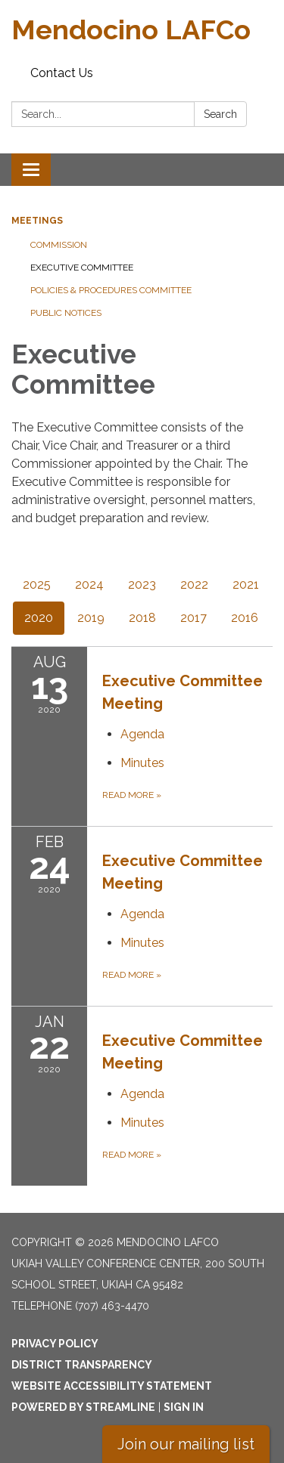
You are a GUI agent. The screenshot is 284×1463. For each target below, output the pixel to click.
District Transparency (81, 1365)
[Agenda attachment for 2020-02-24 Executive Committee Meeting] (142, 914)
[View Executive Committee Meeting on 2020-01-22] (187, 1052)
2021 (246, 584)
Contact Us (61, 73)
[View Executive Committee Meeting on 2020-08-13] (187, 692)
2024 (89, 584)
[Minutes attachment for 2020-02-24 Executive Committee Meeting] (142, 943)
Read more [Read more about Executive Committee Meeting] (131, 795)
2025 (37, 584)
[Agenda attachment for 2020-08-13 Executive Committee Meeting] (142, 734)
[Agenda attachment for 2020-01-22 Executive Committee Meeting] (142, 1094)
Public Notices (65, 313)
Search (220, 114)
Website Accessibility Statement (111, 1386)
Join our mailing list (185, 1444)
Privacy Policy (54, 1344)
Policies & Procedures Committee (111, 290)
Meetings (37, 220)
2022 (194, 584)
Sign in (184, 1407)
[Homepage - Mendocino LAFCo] (142, 30)
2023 (142, 584)
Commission (58, 245)
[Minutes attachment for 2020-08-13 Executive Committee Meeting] (142, 763)
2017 (193, 618)
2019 (91, 618)
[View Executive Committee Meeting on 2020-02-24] (187, 872)
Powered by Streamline (83, 1407)
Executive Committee (81, 267)
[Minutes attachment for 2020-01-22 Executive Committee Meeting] (142, 1122)
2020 (38, 618)
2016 (244, 618)
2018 (142, 618)
